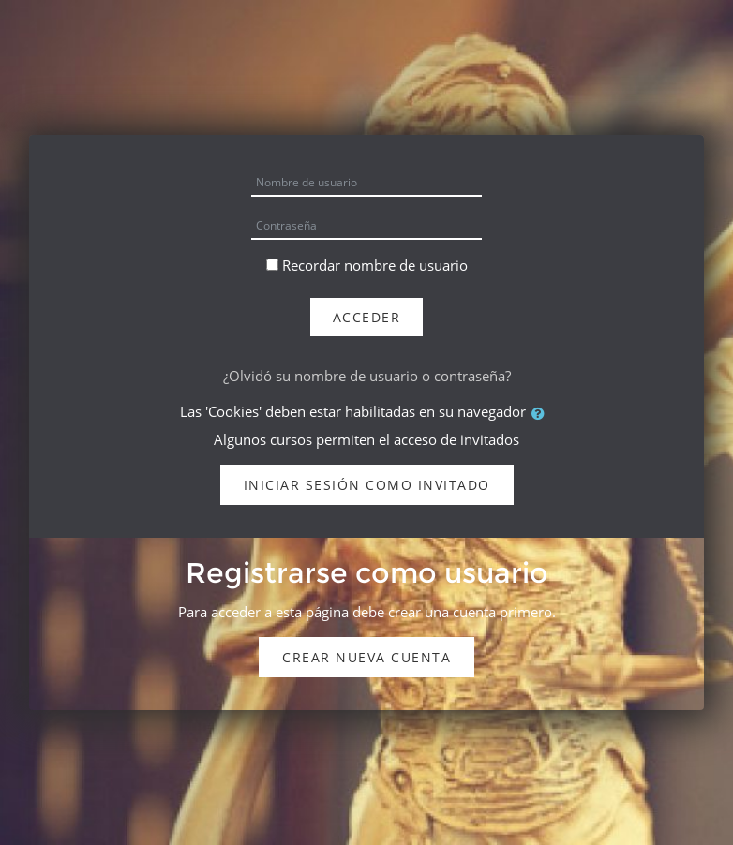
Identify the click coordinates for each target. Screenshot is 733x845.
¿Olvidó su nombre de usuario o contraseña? (367, 375)
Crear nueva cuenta (366, 657)
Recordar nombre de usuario (375, 265)
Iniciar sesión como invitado (367, 485)
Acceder (367, 317)
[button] (542, 413)
